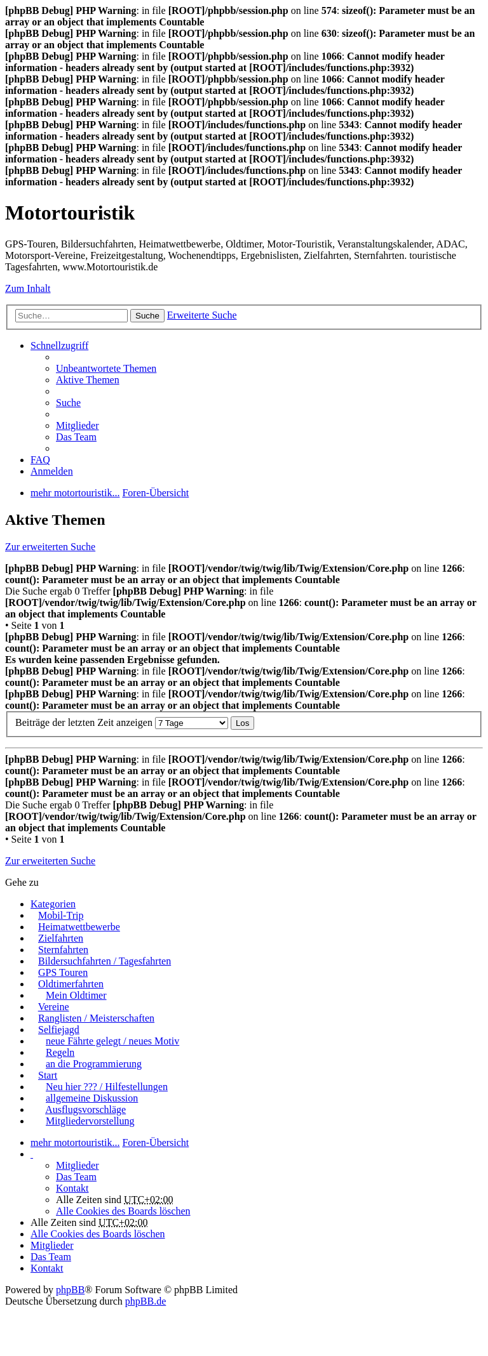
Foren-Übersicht (155, 1142)
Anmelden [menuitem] (51, 471)
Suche (147, 315)
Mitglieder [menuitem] (77, 425)
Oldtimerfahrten (71, 983)
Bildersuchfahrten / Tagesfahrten (104, 961)
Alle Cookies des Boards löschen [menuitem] (123, 1211)
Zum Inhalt (28, 288)
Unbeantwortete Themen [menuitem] (106, 368)
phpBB (70, 1289)
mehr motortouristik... (74, 1142)
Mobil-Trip (60, 915)
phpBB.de (145, 1301)
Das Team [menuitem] (76, 436)
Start (47, 1075)
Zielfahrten (60, 938)
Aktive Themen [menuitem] (87, 379)
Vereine (53, 1006)
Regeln (60, 1052)
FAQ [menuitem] (40, 459)
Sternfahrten (63, 949)
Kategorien (53, 904)
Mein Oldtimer (76, 995)
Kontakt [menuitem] (72, 1188)
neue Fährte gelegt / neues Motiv (112, 1041)
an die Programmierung (94, 1063)
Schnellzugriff (59, 345)
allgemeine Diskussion (92, 1098)
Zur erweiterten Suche (50, 546)
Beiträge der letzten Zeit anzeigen (121, 722)
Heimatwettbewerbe (79, 926)
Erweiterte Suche (202, 315)
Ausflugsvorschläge (85, 1109)
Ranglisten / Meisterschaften (96, 1018)
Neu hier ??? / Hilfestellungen (107, 1086)
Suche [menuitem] (68, 402)
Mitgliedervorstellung (90, 1121)
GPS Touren (63, 972)
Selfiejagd (58, 1029)
